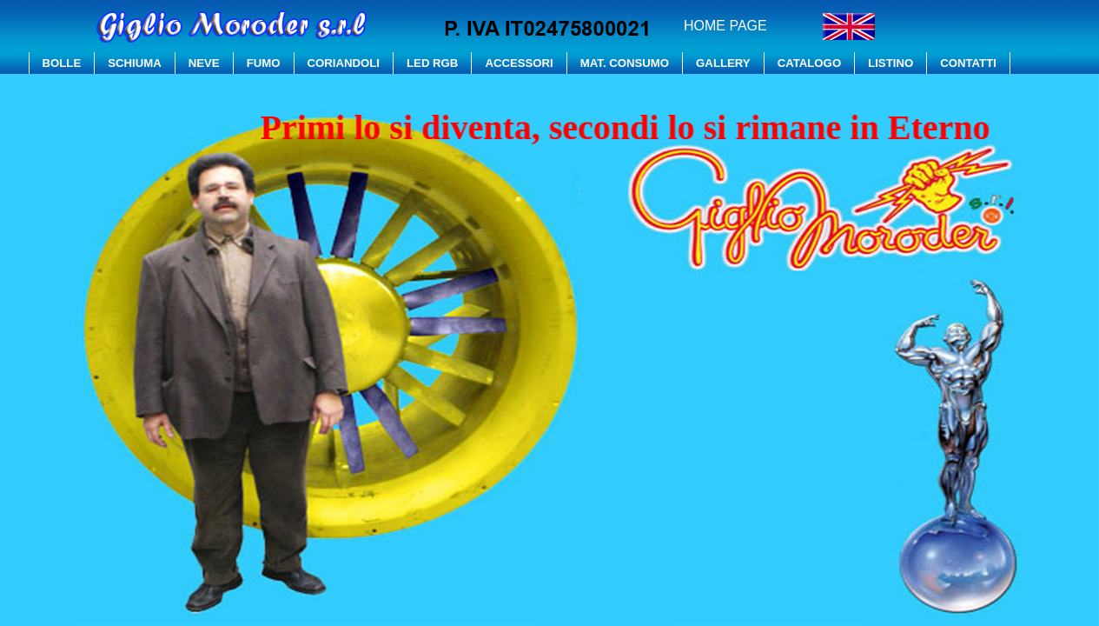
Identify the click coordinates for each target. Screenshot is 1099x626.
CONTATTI (968, 63)
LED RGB (432, 63)
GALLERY (723, 63)
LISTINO (890, 63)
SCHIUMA (135, 63)
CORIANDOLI (344, 63)
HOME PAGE (725, 25)
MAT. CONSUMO (624, 63)
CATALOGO (810, 63)
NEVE (204, 63)
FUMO (264, 63)
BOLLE (62, 63)
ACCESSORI (519, 63)
